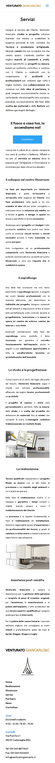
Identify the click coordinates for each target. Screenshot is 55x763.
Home (9, 681)
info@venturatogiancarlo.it (21, 757)
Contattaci (28, 139)
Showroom (11, 690)
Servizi (9, 694)
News (9, 703)
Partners (11, 698)
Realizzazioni (13, 686)
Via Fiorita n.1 (13, 735)
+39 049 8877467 (18, 748)
